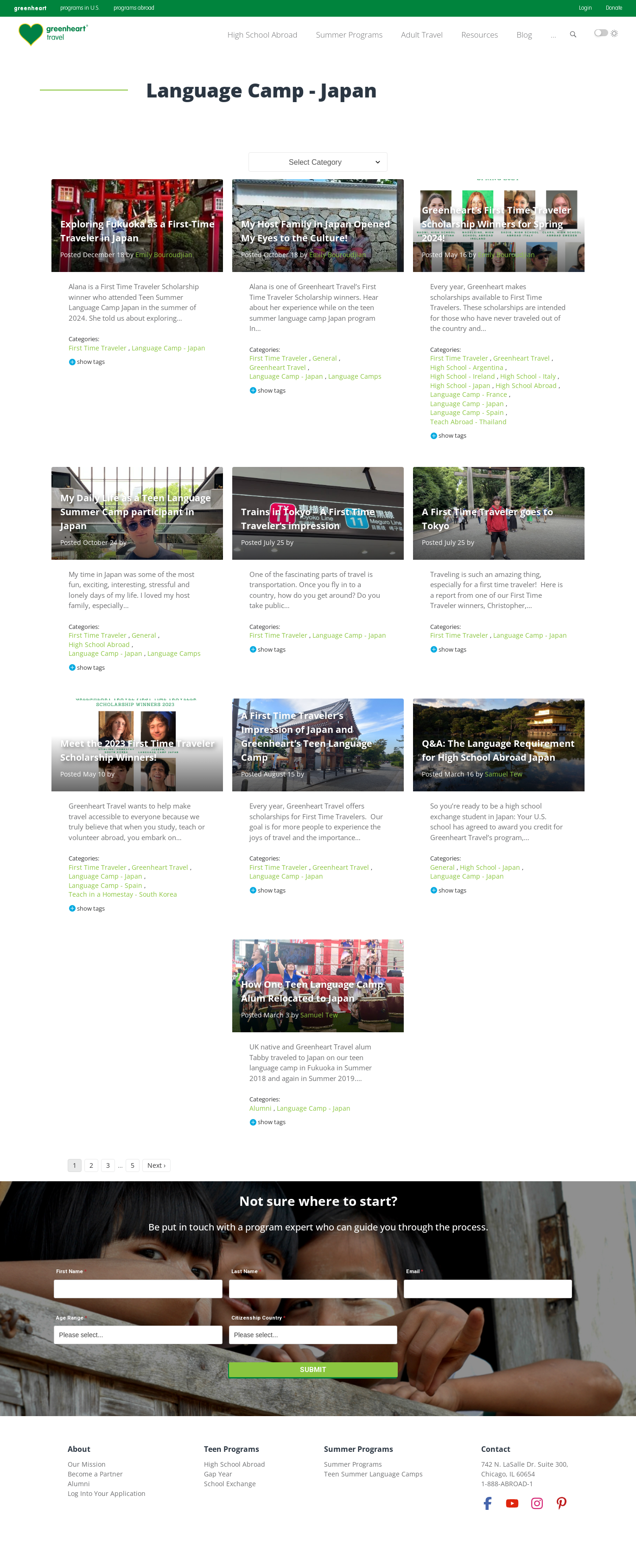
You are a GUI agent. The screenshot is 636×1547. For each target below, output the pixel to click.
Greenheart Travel (278, 367)
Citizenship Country (256, 1318)
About (79, 1449)
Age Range (69, 1318)
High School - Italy (529, 376)
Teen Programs (231, 1449)
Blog (524, 34)
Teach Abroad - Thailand (468, 421)
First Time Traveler (98, 347)
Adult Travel (422, 34)
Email (413, 1272)
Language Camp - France (469, 394)
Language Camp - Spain (468, 412)
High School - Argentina (467, 367)
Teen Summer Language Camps (373, 1473)
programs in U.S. (80, 8)
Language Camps (355, 376)
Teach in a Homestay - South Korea (123, 894)
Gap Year (218, 1473)
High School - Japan (461, 385)
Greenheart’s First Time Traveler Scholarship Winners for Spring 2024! (496, 224)
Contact (495, 1449)
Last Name (244, 1272)
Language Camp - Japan (168, 347)
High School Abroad (263, 34)
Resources (479, 34)
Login (585, 8)
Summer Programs (349, 34)
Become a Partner (95, 1473)
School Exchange (230, 1483)
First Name (69, 1272)
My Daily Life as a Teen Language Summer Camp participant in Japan (135, 512)
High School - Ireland (463, 376)
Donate (614, 8)
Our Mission (87, 1464)
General (325, 358)
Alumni (261, 1108)
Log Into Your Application (107, 1493)
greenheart (30, 8)
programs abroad (134, 8)
